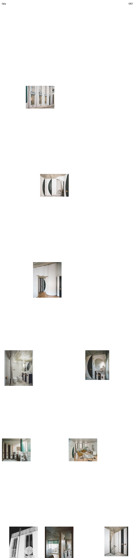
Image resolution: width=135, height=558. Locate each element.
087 (131, 3)
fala (4, 3)
